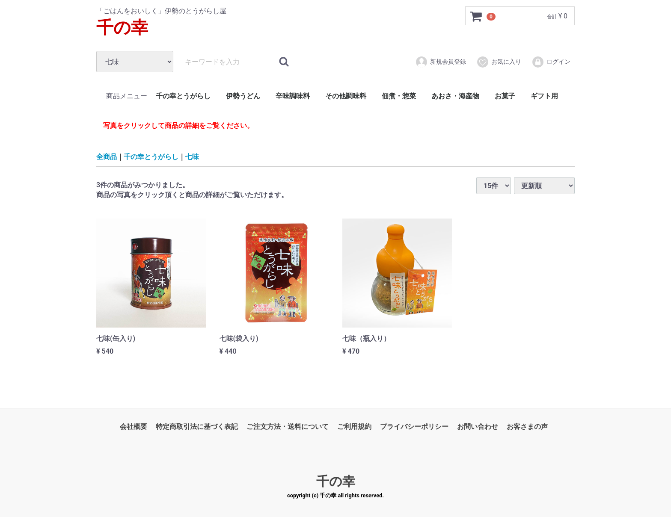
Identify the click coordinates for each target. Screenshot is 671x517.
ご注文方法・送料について (287, 426)
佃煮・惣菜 (399, 96)
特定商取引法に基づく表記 (197, 426)
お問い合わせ (477, 426)
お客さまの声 (527, 426)
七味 (192, 156)
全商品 (106, 156)
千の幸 (122, 28)
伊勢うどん (243, 96)
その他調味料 (345, 96)
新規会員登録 (440, 62)
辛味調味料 (293, 96)
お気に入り (498, 62)
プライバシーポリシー (414, 426)
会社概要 (133, 426)
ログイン (550, 62)
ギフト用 (544, 96)
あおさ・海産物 (455, 96)
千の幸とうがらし (183, 96)
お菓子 (505, 96)
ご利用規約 (354, 426)
